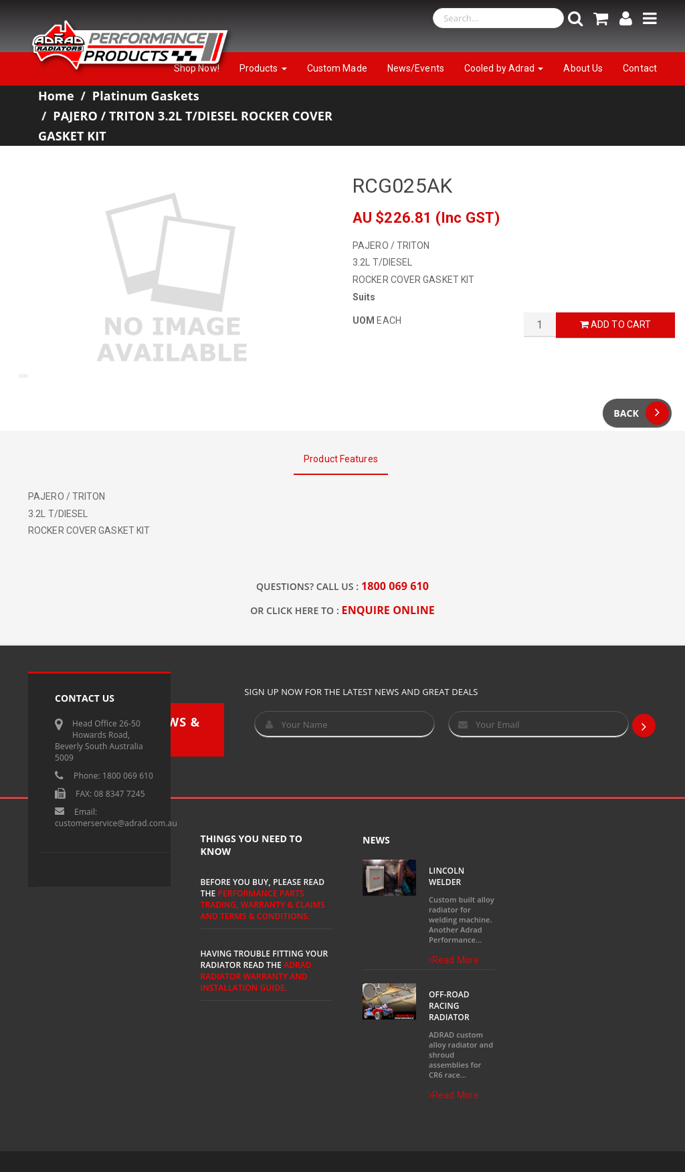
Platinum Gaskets (145, 96)
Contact (640, 68)
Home (56, 96)
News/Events (415, 68)
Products (263, 68)
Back (641, 413)
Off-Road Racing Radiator (449, 1006)
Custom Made (337, 68)
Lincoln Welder (446, 876)
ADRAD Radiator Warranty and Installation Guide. (256, 976)
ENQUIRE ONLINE (388, 610)
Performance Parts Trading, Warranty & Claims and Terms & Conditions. (263, 905)
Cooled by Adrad (504, 68)
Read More (454, 960)
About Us (583, 68)
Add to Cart (615, 324)
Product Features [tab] (341, 459)
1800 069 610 (395, 586)
